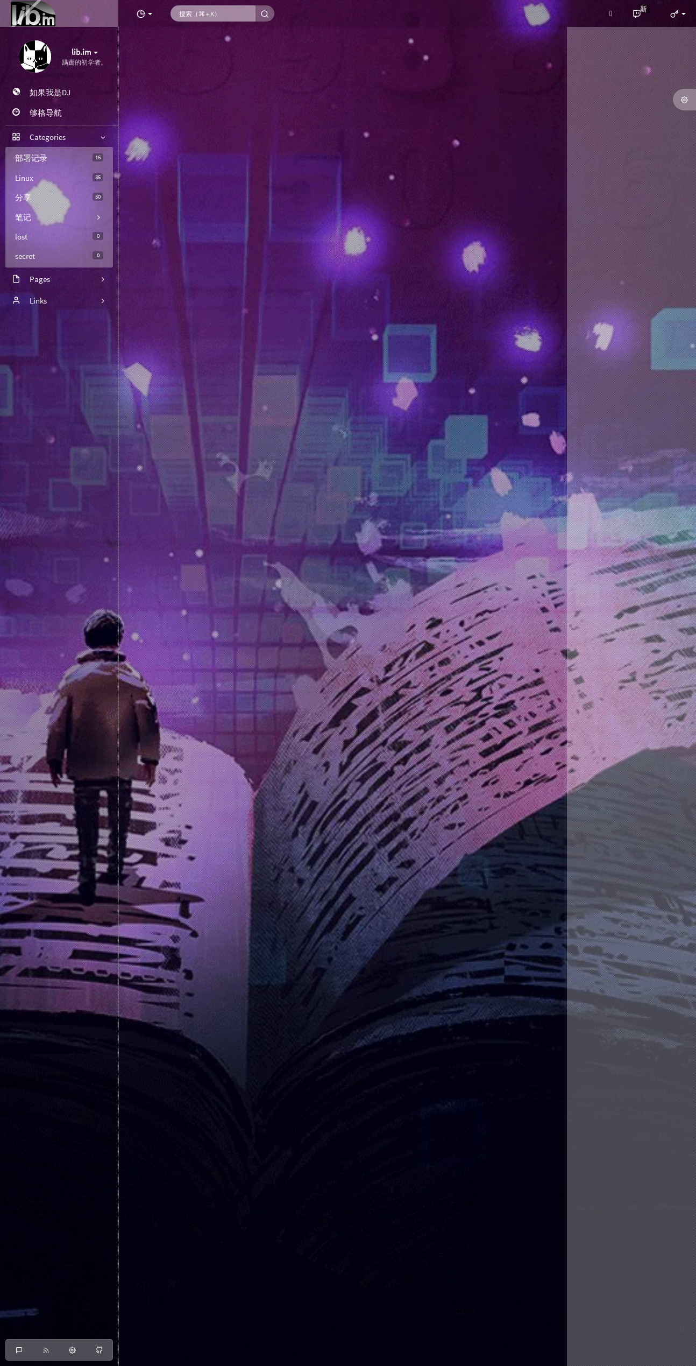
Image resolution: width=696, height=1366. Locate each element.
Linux (59, 178)
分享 (59, 197)
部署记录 (59, 158)
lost (59, 236)
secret (59, 256)
